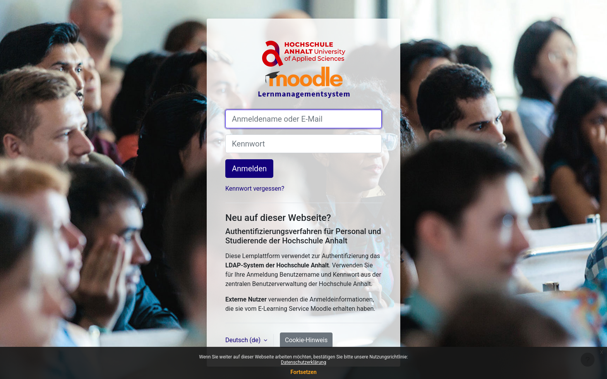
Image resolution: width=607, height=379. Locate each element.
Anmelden (249, 168)
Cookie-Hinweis (306, 340)
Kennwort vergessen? (254, 188)
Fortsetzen (303, 372)
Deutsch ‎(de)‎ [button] (243, 340)
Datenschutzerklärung (303, 362)
